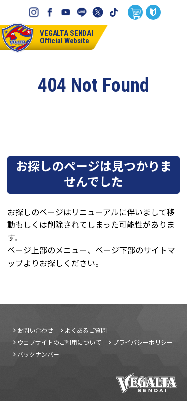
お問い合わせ (35, 330)
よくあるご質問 (86, 330)
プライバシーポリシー (143, 342)
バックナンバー (38, 354)
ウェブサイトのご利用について (59, 342)
